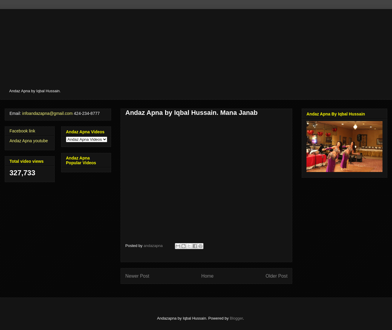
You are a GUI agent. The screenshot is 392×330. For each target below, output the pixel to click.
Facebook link (22, 131)
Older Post (276, 276)
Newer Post (137, 276)
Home (207, 276)
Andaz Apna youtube (29, 140)
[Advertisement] (188, 50)
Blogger (236, 318)
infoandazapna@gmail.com (47, 113)
